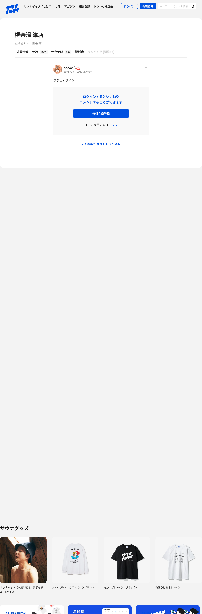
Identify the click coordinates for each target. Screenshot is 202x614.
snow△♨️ (72, 67)
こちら (112, 125)
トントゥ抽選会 (103, 6)
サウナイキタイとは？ (37, 6)
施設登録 (84, 6)
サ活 (58, 6)
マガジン (69, 6)
